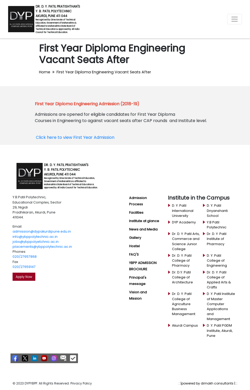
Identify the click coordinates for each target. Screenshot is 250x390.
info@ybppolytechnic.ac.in (35, 236)
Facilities (136, 212)
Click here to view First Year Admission (75, 137)
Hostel (134, 246)
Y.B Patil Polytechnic (216, 224)
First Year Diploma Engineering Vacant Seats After (104, 72)
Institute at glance (144, 221)
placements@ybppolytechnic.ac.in (42, 246)
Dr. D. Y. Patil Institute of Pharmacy (216, 239)
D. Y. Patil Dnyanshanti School (217, 210)
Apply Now (24, 276)
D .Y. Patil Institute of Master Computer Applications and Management (221, 306)
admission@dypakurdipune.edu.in (42, 231)
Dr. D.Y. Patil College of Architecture (182, 277)
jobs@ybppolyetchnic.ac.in (36, 241)
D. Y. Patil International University (182, 210)
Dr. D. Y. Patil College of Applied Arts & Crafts (219, 280)
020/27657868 (25, 256)
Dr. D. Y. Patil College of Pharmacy (182, 260)
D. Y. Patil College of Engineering (217, 260)
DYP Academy (184, 222)
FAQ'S (134, 254)
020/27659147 (24, 267)
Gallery (135, 237)
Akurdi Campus (185, 325)
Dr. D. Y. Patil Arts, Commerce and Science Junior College (186, 241)
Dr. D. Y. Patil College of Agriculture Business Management (183, 304)
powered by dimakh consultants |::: (209, 383)
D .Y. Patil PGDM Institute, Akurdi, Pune (220, 330)
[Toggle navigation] (234, 19)
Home (44, 72)
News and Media (143, 229)
